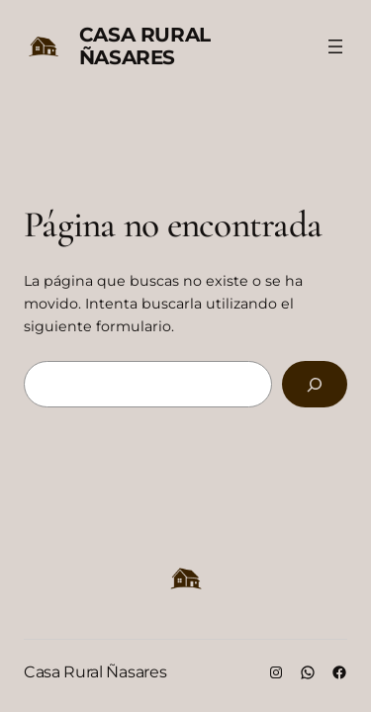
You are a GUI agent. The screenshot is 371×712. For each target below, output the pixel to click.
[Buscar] (314, 384)
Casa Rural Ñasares (145, 46)
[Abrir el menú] (335, 46)
